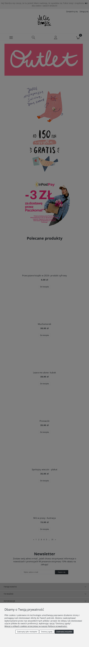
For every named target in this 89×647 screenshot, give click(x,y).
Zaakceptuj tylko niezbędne (27, 632)
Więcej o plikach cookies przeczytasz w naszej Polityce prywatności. (35, 626)
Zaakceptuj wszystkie (64, 632)
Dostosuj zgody (47, 632)
